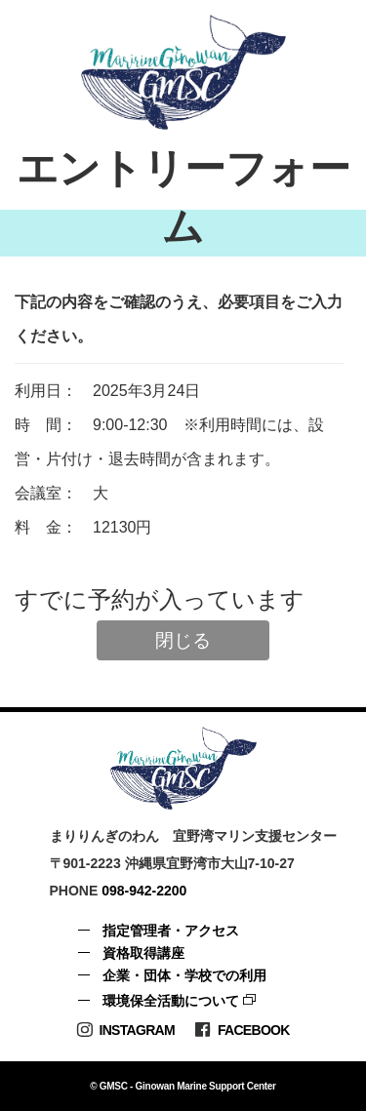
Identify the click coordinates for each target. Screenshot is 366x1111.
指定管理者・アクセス (170, 930)
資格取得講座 (143, 953)
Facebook (242, 1029)
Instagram (125, 1029)
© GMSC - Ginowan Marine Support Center (182, 1086)
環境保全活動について (170, 1001)
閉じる (183, 640)
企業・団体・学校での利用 (184, 975)
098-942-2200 (144, 890)
